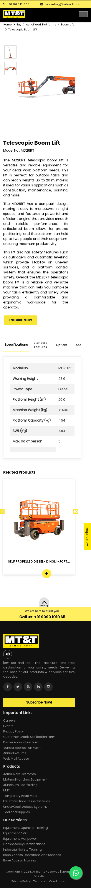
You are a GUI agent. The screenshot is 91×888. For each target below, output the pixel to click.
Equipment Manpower (20, 838)
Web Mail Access (16, 758)
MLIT (6, 790)
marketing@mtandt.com (63, 4)
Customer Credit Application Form (29, 737)
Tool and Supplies (16, 812)
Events (8, 726)
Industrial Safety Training (22, 849)
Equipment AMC (15, 833)
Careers (9, 720)
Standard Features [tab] (40, 345)
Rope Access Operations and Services (32, 855)
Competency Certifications (24, 844)
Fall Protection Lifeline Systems (26, 801)
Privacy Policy (13, 731)
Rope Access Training (19, 860)
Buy (19, 24)
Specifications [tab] (16, 344)
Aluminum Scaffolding (20, 785)
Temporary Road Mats (20, 796)
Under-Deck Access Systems (25, 806)
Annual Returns (14, 753)
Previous (2, 511)
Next (75, 511)
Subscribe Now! (39, 702)
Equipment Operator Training (25, 828)
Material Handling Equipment (25, 779)
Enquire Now (20, 320)
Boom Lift (67, 24)
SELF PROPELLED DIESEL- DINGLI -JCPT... (39, 562)
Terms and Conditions (49, 881)
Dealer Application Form (21, 742)
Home (7, 24)
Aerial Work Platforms (41, 24)
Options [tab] (62, 345)
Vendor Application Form (22, 748)
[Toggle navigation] (83, 14)
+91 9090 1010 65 (18, 4)
